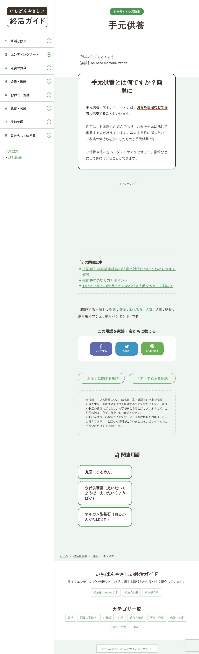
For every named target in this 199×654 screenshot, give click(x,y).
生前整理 (17, 122)
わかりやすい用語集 (127, 11)
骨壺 (122, 309)
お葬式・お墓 (20, 95)
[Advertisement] (127, 214)
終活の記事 (131, 576)
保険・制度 (177, 601)
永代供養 (136, 309)
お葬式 (107, 601)
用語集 (13, 151)
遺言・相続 (18, 108)
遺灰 (148, 309)
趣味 (136, 611)
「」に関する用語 (101, 378)
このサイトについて (69, 647)
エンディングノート (25, 54)
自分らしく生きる (23, 135)
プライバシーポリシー (97, 647)
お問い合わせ (121, 647)
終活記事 (15, 157)
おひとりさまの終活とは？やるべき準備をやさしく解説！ (127, 286)
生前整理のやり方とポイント (105, 280)
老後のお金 (18, 68)
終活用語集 (151, 576)
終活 (70, 601)
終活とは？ (18, 41)
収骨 (112, 309)
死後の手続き (88, 601)
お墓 (120, 601)
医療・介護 (157, 601)
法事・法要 (120, 611)
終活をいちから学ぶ (105, 576)
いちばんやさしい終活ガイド (182, 648)
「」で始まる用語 (152, 378)
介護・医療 (18, 81)
